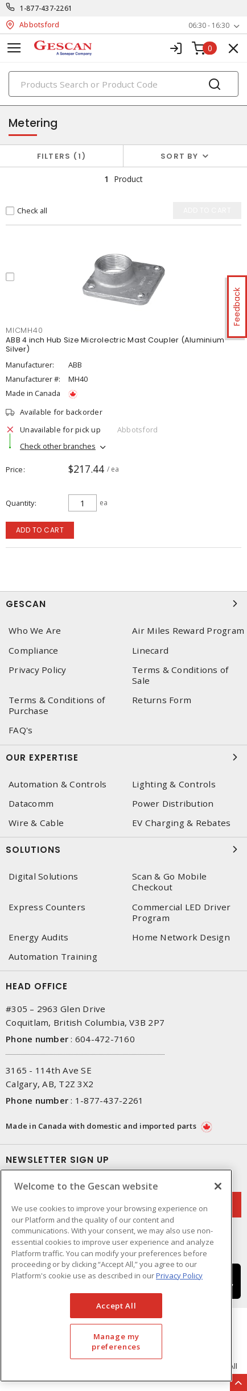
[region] (116, 1275)
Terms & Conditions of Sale (180, 675)
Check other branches (58, 446)
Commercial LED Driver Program (181, 912)
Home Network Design (181, 937)
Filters (62, 156)
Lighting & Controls (174, 784)
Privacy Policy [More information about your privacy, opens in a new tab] (179, 1275)
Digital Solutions (43, 876)
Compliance (34, 650)
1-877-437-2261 (46, 8)
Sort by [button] (179, 156)
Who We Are (35, 630)
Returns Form (161, 700)
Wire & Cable (36, 823)
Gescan (123, 603)
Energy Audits (38, 937)
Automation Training (53, 956)
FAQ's (20, 730)
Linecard (150, 650)
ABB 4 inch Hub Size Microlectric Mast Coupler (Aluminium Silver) (115, 344)
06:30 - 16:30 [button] (208, 25)
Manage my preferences (116, 1341)
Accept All (116, 1306)
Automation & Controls (57, 784)
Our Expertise (123, 757)
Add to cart (40, 530)
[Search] (123, 84)
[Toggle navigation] (14, 48)
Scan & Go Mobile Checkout (169, 882)
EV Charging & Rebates (181, 823)
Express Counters (47, 907)
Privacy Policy (38, 669)
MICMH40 (24, 330)
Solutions (123, 849)
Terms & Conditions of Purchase (57, 705)
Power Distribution (173, 803)
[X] (217, 1186)
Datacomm (31, 803)
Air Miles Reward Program (188, 630)
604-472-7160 (105, 1039)
